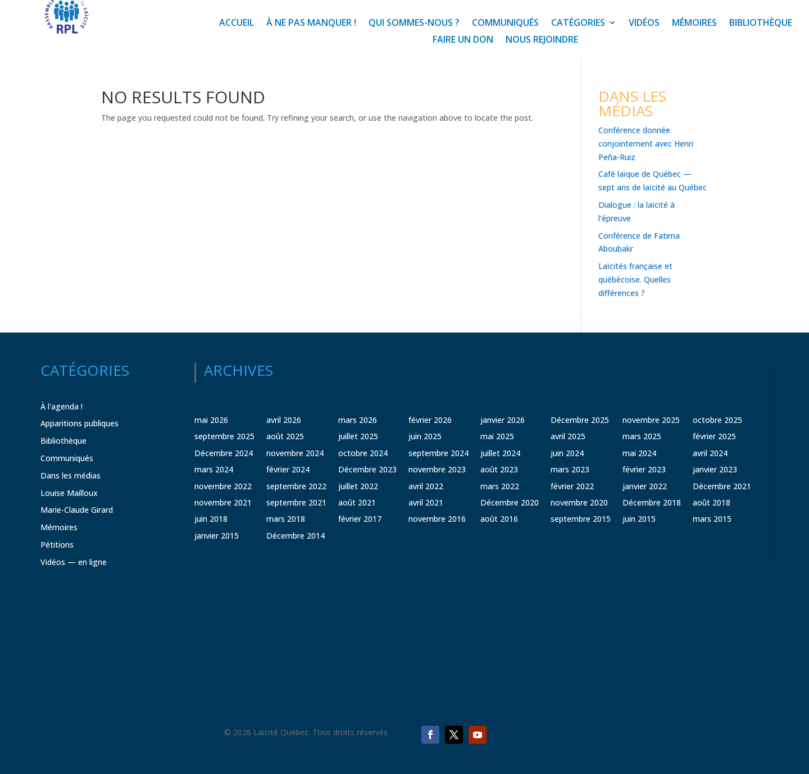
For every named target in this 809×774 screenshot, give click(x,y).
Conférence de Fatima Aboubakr (639, 242)
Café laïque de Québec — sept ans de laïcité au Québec (652, 181)
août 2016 (499, 518)
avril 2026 (283, 420)
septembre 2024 (438, 453)
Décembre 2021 (722, 486)
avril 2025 (568, 436)
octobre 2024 (363, 453)
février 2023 (644, 469)
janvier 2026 (502, 420)
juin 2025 (425, 436)
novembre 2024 (295, 453)
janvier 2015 (216, 535)
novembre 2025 (651, 420)
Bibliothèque (760, 24)
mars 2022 (499, 486)
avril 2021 (425, 502)
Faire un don (463, 40)
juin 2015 (639, 518)
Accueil (236, 24)
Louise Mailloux (69, 493)
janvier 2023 (715, 469)
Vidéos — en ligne (73, 562)
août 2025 (285, 436)
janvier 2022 (644, 486)
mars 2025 (641, 436)
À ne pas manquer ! (311, 24)
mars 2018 (285, 518)
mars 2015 (712, 518)
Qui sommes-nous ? (414, 24)
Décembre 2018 (651, 502)
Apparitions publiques (79, 423)
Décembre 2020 (509, 502)
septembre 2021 (296, 502)
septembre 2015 (581, 518)
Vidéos (644, 24)
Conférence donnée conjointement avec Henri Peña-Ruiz (645, 143)
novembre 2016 (437, 518)
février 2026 (430, 420)
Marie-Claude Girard (76, 509)
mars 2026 (357, 420)
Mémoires (694, 24)
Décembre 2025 (580, 420)
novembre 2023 (437, 469)
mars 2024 (213, 469)
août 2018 (711, 502)
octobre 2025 (717, 420)
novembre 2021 (223, 502)
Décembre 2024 (223, 453)
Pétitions (57, 544)
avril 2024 (710, 453)
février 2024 (288, 469)
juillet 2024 (500, 453)
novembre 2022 (223, 486)
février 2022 (572, 486)
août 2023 (499, 469)
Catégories (578, 24)
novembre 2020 (579, 502)
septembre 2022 (296, 486)
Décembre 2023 (367, 469)
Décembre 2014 (295, 535)
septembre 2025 (224, 436)
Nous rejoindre (542, 40)
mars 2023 (570, 469)
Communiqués (505, 24)
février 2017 (359, 518)
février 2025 (714, 436)
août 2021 (357, 502)
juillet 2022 (358, 486)
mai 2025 (497, 436)
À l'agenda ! (61, 406)
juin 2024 (567, 453)
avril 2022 (425, 486)
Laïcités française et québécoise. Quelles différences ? (635, 279)
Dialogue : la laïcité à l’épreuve (636, 211)
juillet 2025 (358, 436)
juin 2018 (211, 518)
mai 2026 (211, 420)
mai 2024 (639, 453)
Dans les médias (70, 475)
